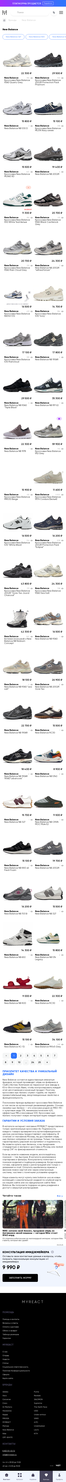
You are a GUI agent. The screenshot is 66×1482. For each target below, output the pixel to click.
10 (19, 1062)
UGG (36, 1411)
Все (59, 1196)
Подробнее (48, 3)
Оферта (6, 1375)
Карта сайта (8, 1378)
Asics (5, 1396)
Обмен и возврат (10, 1331)
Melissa (6, 1426)
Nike (4, 1434)
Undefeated (39, 1426)
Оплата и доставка (11, 1327)
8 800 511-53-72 (9, 1451)
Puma (36, 1392)
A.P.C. (36, 1422)
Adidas (5, 1392)
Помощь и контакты (11, 1319)
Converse (7, 1399)
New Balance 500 (37, 37)
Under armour (40, 1415)
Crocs (5, 1403)
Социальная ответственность (15, 1367)
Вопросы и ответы (10, 1323)
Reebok (37, 1396)
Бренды (13, 20)
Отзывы (6, 1356)
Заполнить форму (20, 1278)
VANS (36, 1418)
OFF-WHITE (7, 1437)
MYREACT (7, 1422)
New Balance (8, 1430)
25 (39, 1062)
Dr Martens (7, 1407)
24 (32, 1062)
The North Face (40, 1407)
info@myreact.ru (10, 1455)
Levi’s (36, 1430)
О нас (5, 1352)
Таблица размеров (11, 1335)
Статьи (6, 1363)
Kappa (5, 1415)
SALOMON (38, 1399)
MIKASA (6, 1418)
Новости (6, 1359)
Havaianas (7, 1411)
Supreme (38, 1403)
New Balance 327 (13, 37)
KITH (36, 1434)
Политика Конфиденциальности (16, 1371)
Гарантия (7, 1338)
